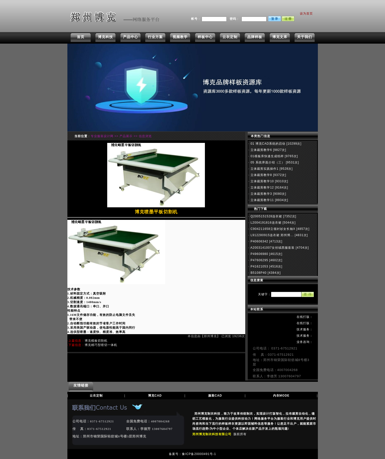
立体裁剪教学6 (260, 150)
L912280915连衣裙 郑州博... (271, 235)
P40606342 (258, 241)
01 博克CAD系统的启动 (267, 143)
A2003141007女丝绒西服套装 (272, 247)
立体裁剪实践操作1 (264, 168)
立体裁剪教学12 (261, 187)
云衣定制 (229, 37)
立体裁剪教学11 (261, 200)
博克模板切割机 (96, 340)
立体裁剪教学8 (260, 175)
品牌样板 (254, 37)
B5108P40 (258, 272)
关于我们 (304, 37)
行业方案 (155, 37)
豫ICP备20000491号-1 (199, 454)
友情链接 (80, 385)
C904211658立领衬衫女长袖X (272, 229)
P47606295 (258, 260)
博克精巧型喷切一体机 (101, 345)
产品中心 (130, 37)
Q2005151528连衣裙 (265, 216)
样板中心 (205, 37)
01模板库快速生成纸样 (266, 156)
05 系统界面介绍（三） (267, 162)
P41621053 (258, 266)
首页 (80, 37)
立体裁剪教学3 (260, 194)
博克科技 (105, 37)
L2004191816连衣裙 (265, 222)
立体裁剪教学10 (261, 181)
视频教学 (180, 37)
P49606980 (258, 254)
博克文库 (279, 37)
